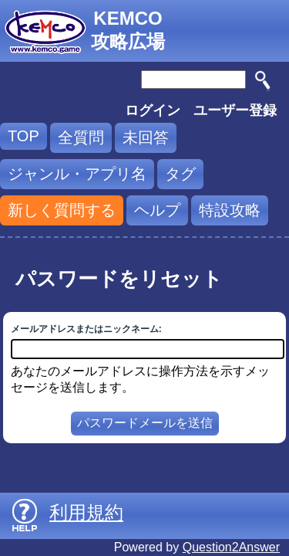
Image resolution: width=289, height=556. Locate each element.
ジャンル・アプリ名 (77, 173)
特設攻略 (229, 210)
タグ (180, 173)
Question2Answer (231, 547)
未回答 (146, 137)
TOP (23, 135)
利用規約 (86, 512)
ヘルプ (157, 210)
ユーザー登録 (235, 110)
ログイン (152, 110)
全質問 (81, 137)
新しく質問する (62, 210)
